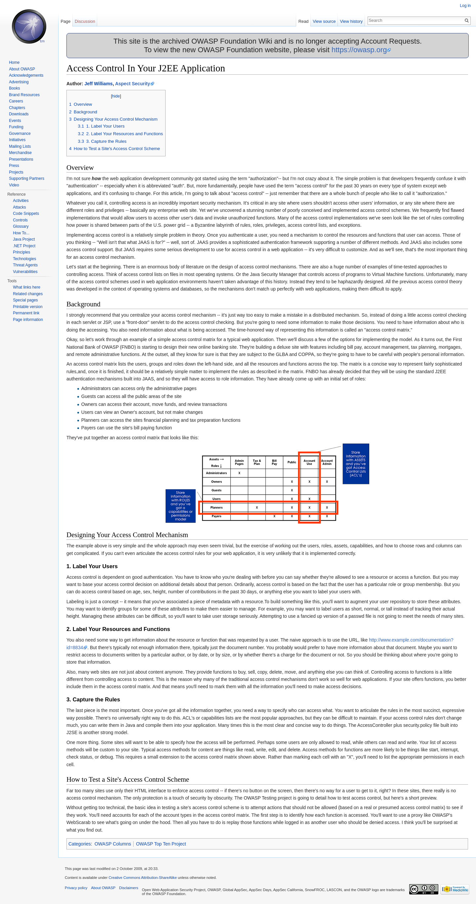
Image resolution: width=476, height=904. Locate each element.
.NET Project (24, 246)
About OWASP (22, 69)
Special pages (25, 300)
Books (14, 88)
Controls (20, 220)
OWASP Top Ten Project (161, 843)
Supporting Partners (26, 178)
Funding (16, 127)
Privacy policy (76, 888)
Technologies (24, 258)
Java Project (24, 239)
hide (116, 96)
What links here (26, 287)
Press (14, 165)
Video (14, 185)
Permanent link (26, 313)
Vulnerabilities (25, 271)
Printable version (27, 306)
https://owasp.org (359, 50)
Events (15, 120)
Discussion (85, 21)
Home (14, 62)
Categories (79, 843)
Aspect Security (132, 83)
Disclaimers (128, 888)
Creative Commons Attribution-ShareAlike (142, 878)
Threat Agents (25, 265)
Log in (465, 5)
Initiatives (17, 140)
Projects (16, 172)
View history (351, 21)
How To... (21, 233)
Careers (16, 101)
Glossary (20, 226)
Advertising (18, 82)
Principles (21, 252)
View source (324, 21)
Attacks (19, 207)
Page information (28, 319)
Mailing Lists (20, 146)
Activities (20, 200)
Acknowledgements (26, 75)
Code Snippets (26, 213)
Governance (19, 133)
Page (65, 21)
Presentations (21, 159)
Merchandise (20, 152)
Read (303, 21)
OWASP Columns (113, 843)
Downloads (18, 114)
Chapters (17, 107)
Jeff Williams (98, 83)
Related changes (28, 294)
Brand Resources (24, 95)
